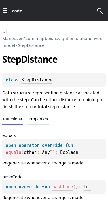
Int (87, 187)
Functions (12, 118)
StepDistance (31, 45)
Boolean (69, 152)
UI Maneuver (12, 34)
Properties (38, 118)
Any (46, 152)
